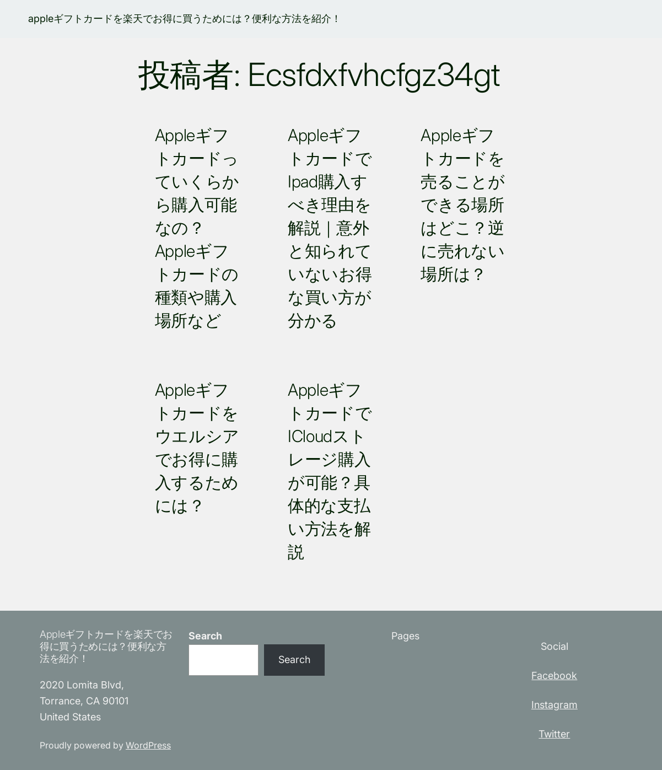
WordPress (148, 745)
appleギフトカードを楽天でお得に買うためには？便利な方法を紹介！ (184, 18)
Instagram (554, 704)
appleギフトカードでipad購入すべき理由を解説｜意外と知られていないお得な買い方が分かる (330, 227)
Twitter (554, 734)
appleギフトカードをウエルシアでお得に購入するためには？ (197, 447)
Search (205, 636)
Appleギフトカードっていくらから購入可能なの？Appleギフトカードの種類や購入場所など (197, 227)
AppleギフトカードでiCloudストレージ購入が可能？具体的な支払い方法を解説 (330, 471)
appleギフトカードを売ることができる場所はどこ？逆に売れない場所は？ (462, 204)
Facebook (554, 675)
